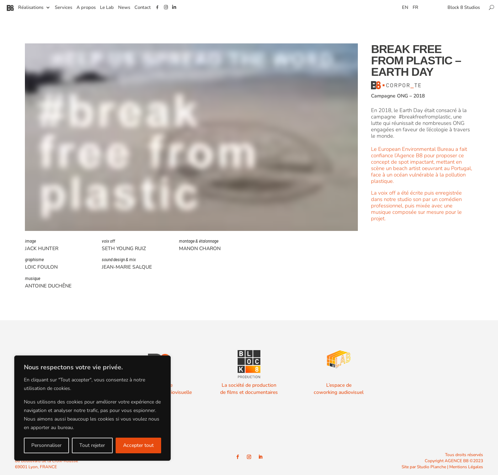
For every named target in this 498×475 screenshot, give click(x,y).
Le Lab (107, 8)
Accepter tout (138, 445)
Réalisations (30, 8)
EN (405, 8)
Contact (142, 8)
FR (415, 8)
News (124, 8)
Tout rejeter (92, 445)
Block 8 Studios (463, 8)
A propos (86, 8)
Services (63, 8)
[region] (92, 408)
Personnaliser (46, 445)
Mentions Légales (466, 467)
